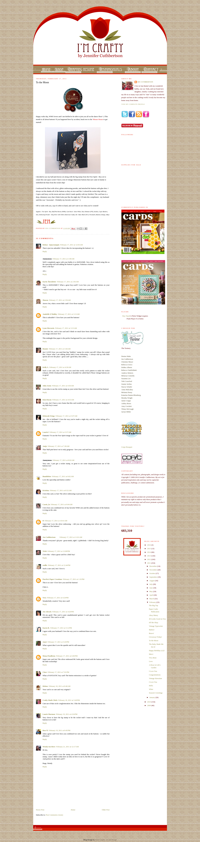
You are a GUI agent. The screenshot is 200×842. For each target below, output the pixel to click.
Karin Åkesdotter (49, 282)
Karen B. (46, 628)
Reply (45, 251)
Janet (45, 642)
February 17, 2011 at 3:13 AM (69, 314)
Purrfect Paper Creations (52, 579)
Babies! (151, 630)
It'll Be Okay (153, 622)
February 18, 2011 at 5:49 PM (69, 700)
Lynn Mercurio (48, 328)
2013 (149, 556)
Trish (45, 551)
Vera (44, 598)
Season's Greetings (155, 693)
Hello (151, 686)
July (151, 584)
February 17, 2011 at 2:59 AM (60, 300)
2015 (149, 549)
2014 (149, 552)
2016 (149, 545)
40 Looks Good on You (157, 619)
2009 (149, 705)
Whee (151, 689)
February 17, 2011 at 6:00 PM (67, 656)
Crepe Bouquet (126, 447)
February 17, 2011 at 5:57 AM (60, 432)
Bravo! (151, 633)
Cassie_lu (46, 504)
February (152, 602)
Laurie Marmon (49, 714)
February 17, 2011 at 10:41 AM (56, 521)
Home (73, 810)
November (153, 570)
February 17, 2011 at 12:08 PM (59, 551)
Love (151, 661)
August (152, 581)
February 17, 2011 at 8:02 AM (63, 460)
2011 (149, 563)
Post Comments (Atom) (54, 815)
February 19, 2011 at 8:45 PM (59, 730)
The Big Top (153, 605)
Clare (45, 672)
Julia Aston (47, 386)
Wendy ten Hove (49, 747)
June (151, 588)
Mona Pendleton (49, 656)
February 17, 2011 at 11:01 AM (71, 537)
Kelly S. (46, 367)
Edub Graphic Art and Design (106, 840)
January (152, 697)
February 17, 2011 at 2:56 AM (68, 282)
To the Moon (153, 640)
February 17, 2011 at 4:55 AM (63, 400)
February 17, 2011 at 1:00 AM (63, 259)
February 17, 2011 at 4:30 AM (60, 367)
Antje (45, 446)
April (151, 595)
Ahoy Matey (153, 615)
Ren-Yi (45, 730)
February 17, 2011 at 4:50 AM (63, 386)
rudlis (45, 565)
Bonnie (45, 349)
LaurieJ (46, 432)
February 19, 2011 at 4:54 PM (66, 714)
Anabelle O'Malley (50, 314)
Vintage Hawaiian (155, 678)
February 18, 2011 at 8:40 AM (59, 686)
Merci (151, 654)
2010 (149, 702)
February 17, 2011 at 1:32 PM (73, 579)
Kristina (46, 490)
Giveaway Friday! (155, 637)
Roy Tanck (126, 316)
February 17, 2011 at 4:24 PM (58, 598)
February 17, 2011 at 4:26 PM (63, 612)
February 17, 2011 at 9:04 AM (61, 504)
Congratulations (154, 675)
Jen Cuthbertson (53, 228)
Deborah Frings (49, 416)
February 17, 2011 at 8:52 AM (61, 490)
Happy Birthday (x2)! (157, 650)
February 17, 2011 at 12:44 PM (59, 565)
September (153, 577)
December (153, 566)
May (151, 591)
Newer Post (40, 810)
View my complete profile (133, 104)
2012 (149, 559)
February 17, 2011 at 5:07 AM (66, 416)
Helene (45, 686)
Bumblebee (47, 476)
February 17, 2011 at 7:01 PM (58, 672)
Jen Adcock (47, 612)
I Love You (153, 671)
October (152, 573)
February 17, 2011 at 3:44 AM (60, 349)
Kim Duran (47, 400)
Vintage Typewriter (156, 626)
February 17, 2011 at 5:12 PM (61, 628)
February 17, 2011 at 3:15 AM (66, 328)
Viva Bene (152, 658)
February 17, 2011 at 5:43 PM (58, 642)
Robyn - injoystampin (51, 245)
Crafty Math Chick (50, 700)
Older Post (105, 810)
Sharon (45, 300)
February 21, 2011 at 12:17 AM (67, 747)
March (152, 599)
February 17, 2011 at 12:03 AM (71, 245)
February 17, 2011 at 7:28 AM (58, 446)
